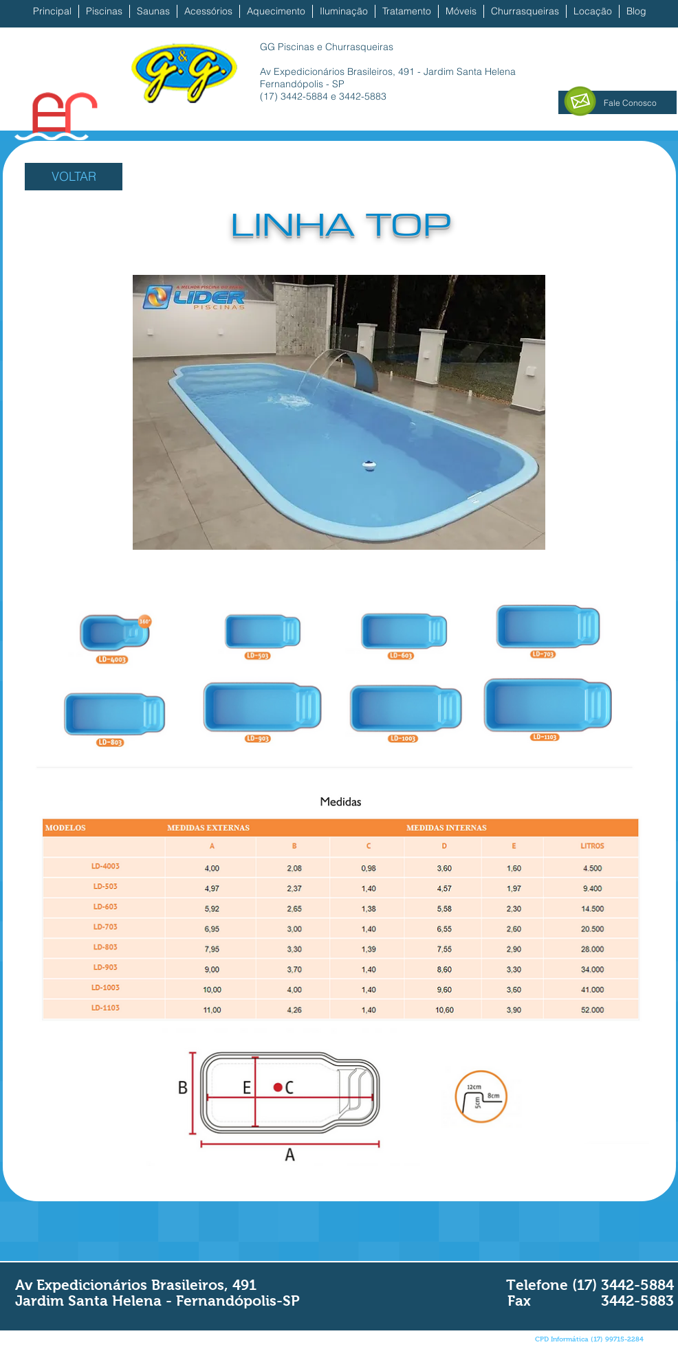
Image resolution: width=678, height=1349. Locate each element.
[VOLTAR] (73, 176)
